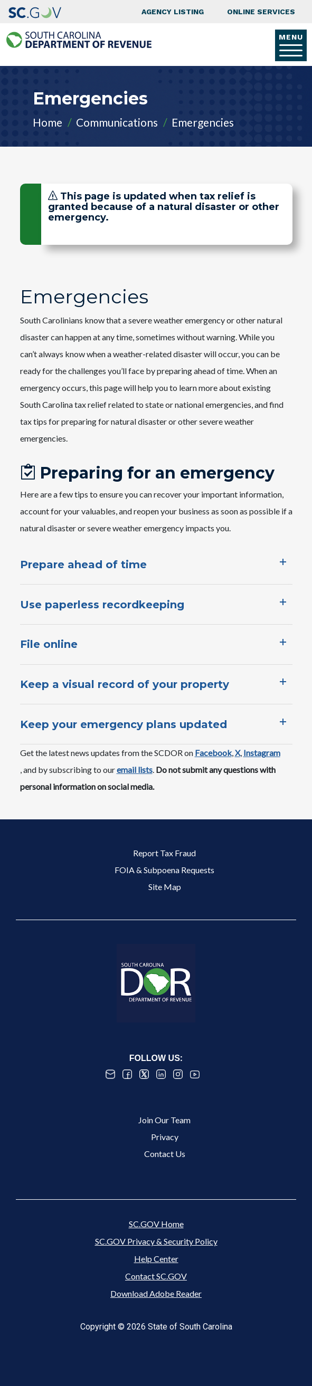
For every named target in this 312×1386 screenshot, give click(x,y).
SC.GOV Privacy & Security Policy (156, 1241)
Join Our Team (164, 1120)
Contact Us (164, 1154)
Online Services (261, 11)
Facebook (127, 1074)
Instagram (178, 1074)
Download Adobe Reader (156, 1293)
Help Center (156, 1259)
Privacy (164, 1137)
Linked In (161, 1074)
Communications (117, 122)
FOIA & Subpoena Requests (164, 870)
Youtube (195, 1074)
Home (47, 122)
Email (110, 1074)
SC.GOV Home (156, 1224)
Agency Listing (172, 11)
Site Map (164, 887)
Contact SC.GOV (156, 1276)
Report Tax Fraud (164, 853)
